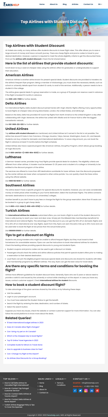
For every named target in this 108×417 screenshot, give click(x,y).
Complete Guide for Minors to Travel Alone (24, 345)
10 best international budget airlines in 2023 (25, 322)
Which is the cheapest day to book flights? (25, 336)
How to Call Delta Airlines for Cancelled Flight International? (17, 384)
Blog (65, 4)
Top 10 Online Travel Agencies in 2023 (22, 340)
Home (42, 4)
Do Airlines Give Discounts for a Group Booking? (27, 358)
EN (100, 4)
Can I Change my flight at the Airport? (23, 354)
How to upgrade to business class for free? (25, 349)
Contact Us (88, 4)
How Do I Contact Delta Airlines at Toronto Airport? (18, 395)
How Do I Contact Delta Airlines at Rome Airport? (18, 400)
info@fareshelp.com (90, 383)
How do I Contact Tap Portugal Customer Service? (17, 389)
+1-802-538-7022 (91, 386)
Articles (75, 4)
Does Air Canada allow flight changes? (23, 327)
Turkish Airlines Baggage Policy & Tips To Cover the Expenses (19, 406)
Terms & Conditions (61, 384)
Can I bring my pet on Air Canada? (21, 331)
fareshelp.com (53, 415)
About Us (53, 4)
